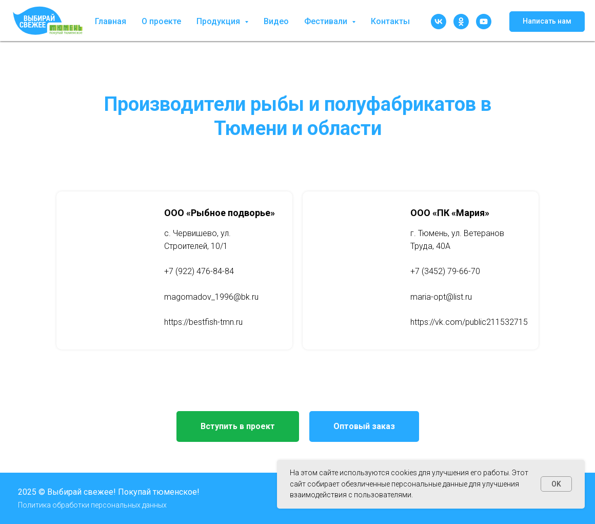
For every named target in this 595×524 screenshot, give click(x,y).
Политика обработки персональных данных (92, 505)
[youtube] (483, 21)
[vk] (438, 21)
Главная (110, 21)
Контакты (390, 21)
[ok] (461, 21)
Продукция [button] (219, 21)
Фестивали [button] (326, 21)
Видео (276, 21)
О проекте (161, 21)
